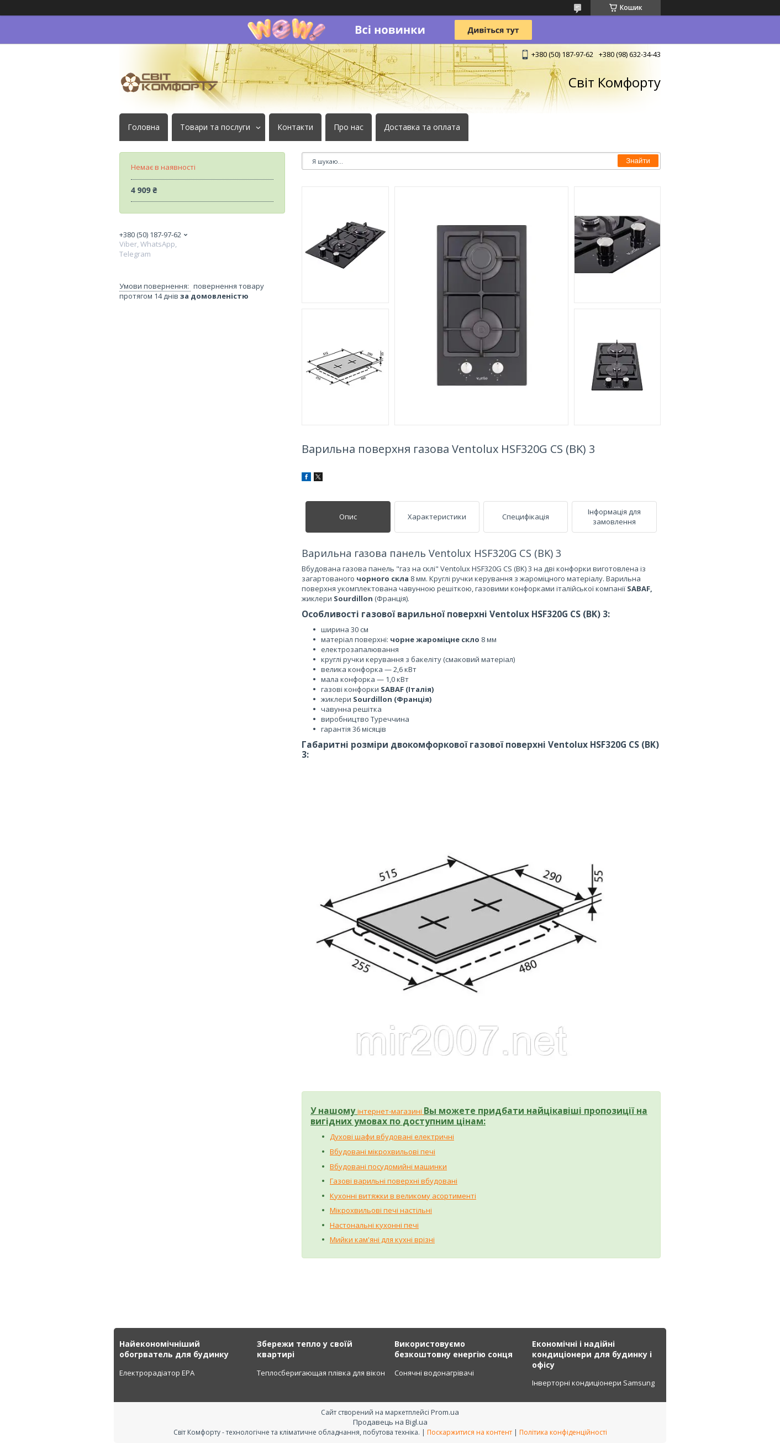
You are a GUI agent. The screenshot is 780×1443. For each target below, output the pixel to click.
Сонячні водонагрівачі (434, 1373)
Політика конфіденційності (563, 1432)
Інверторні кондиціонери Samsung (593, 1383)
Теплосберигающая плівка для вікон (321, 1373)
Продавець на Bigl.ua (390, 1422)
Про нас (348, 127)
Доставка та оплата (422, 127)
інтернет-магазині (390, 1111)
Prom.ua (445, 1412)
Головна (144, 127)
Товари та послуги (215, 127)
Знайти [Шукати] (638, 161)
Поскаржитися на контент (469, 1432)
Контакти (295, 127)
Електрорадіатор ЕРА (156, 1373)
